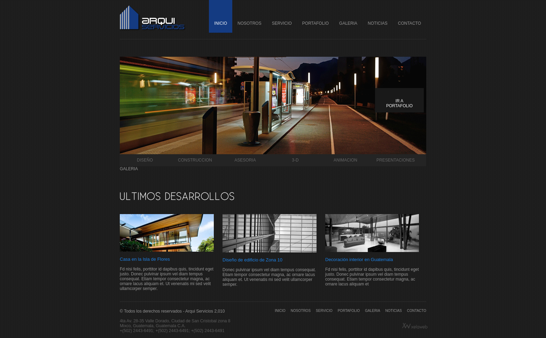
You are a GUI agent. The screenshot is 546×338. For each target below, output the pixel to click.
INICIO (220, 23)
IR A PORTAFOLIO (399, 103)
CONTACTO (409, 23)
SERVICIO (282, 23)
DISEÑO (145, 160)
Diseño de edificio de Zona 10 (252, 259)
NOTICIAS (378, 23)
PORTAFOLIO (315, 23)
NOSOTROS (249, 23)
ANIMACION (345, 160)
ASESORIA (245, 160)
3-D (295, 160)
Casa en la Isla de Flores (145, 259)
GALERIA (348, 23)
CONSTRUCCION (195, 160)
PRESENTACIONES (395, 160)
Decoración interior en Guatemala (359, 259)
